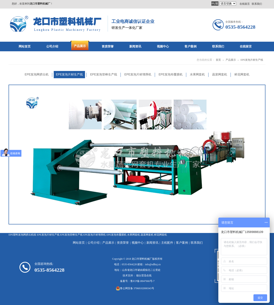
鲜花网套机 (160, 234)
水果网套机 (133, 234)
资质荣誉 (123, 242)
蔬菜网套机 (147, 234)
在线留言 (245, 3)
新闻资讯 (152, 242)
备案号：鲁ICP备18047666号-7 (137, 281)
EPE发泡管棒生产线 (71, 234)
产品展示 (231, 59)
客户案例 (182, 242)
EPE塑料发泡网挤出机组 (22, 234)
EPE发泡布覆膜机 (116, 234)
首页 (218, 59)
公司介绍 (94, 242)
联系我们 (257, 3)
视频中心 (138, 242)
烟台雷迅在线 (144, 275)
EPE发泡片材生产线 (252, 59)
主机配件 (167, 242)
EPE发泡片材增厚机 (94, 234)
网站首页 (79, 242)
